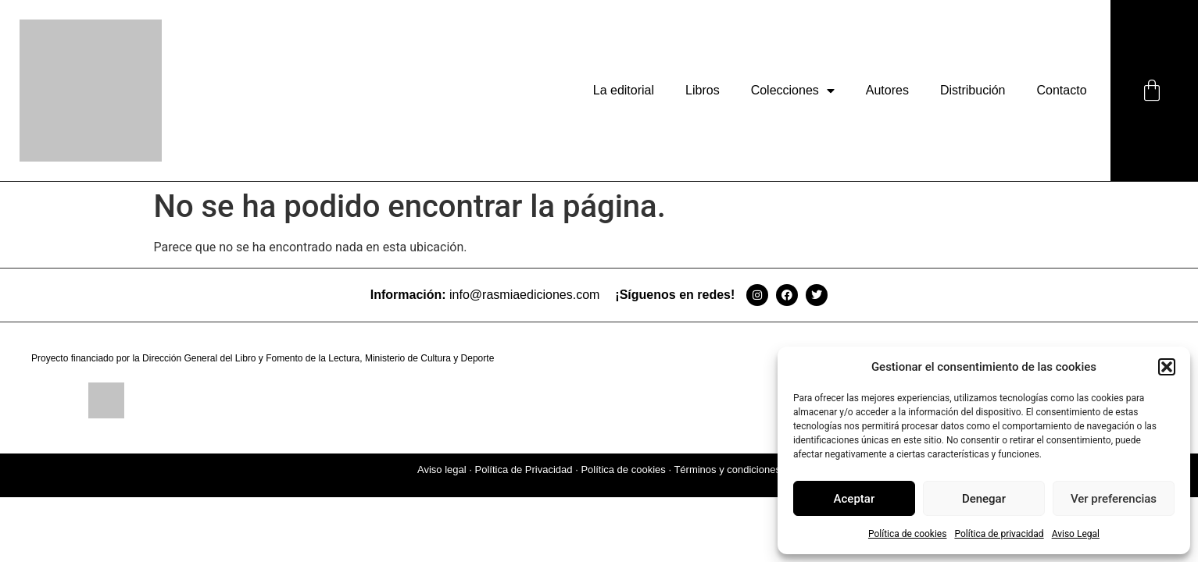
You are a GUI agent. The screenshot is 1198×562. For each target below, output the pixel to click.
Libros (702, 90)
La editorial (623, 90)
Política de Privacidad (524, 469)
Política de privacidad (998, 533)
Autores (887, 90)
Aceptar (854, 499)
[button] (1167, 367)
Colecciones (793, 90)
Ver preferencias (1114, 499)
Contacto (1062, 90)
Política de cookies (907, 533)
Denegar (984, 499)
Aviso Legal (1076, 533)
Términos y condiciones (727, 469)
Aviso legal (442, 469)
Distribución (973, 90)
